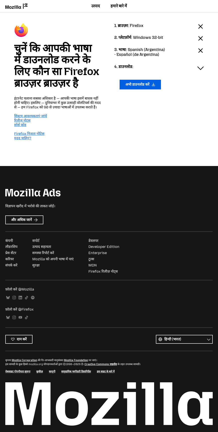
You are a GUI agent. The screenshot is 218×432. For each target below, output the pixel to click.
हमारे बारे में (119, 6)
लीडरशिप (11, 247)
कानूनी (52, 371)
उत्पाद (95, 6)
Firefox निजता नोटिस (29, 134)
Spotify (32, 297)
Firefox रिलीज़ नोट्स (103, 271)
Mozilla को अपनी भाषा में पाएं (53, 259)
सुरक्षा (36, 265)
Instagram (14, 297)
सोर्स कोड (20, 125)
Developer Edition (103, 247)
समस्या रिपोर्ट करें (43, 253)
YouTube (20, 317)
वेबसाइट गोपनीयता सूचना (17, 371)
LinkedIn (20, 297)
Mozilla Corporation (24, 360)
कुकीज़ (39, 371)
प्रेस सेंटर (10, 253)
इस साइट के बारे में (106, 371)
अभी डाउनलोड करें (140, 84)
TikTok (26, 297)
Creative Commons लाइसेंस (100, 364)
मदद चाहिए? (22, 138)
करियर (9, 259)
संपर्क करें (11, 265)
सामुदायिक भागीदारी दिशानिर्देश (76, 371)
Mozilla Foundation (76, 360)
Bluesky (8, 297)
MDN (92, 265)
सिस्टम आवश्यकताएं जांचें (30, 116)
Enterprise (97, 253)
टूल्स (91, 259)
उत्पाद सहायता (41, 247)
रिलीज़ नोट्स (22, 120)
